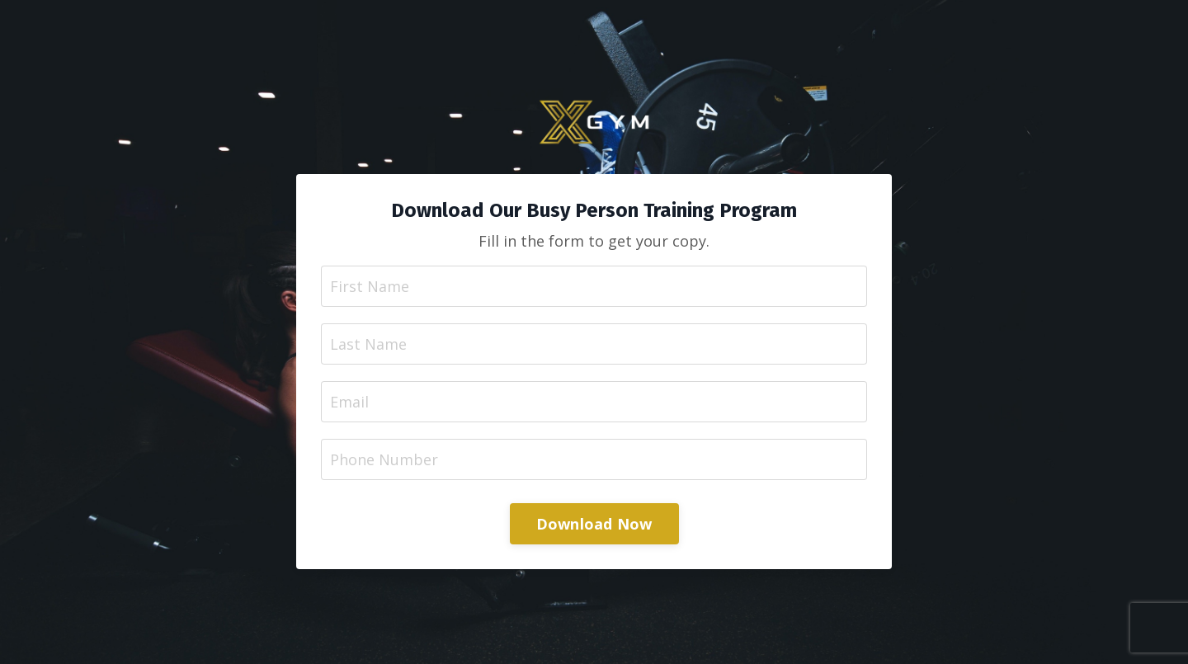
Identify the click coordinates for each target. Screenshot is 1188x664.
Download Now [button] (594, 524)
